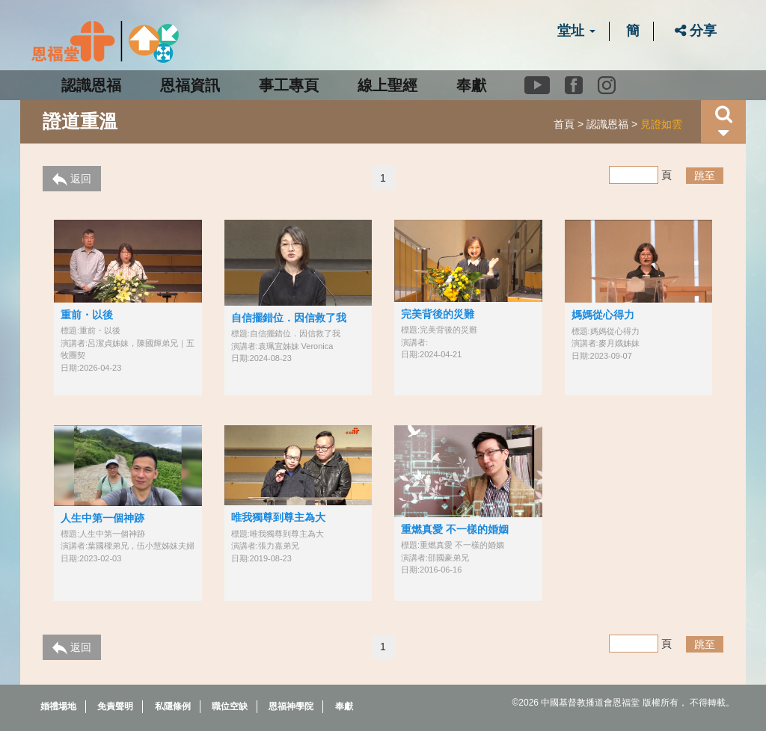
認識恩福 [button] (91, 85)
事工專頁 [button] (289, 85)
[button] (723, 121)
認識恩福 (607, 124)
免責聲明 (115, 706)
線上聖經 (387, 85)
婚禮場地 (58, 706)
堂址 (576, 30)
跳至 (704, 176)
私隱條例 (173, 706)
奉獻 (471, 85)
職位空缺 (230, 706)
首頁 (564, 124)
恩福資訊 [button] (190, 85)
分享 (696, 30)
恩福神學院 (291, 706)
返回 (71, 179)
